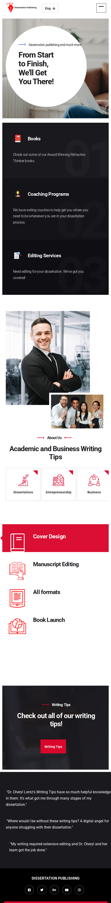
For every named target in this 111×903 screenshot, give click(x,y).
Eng (50, 8)
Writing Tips (53, 747)
